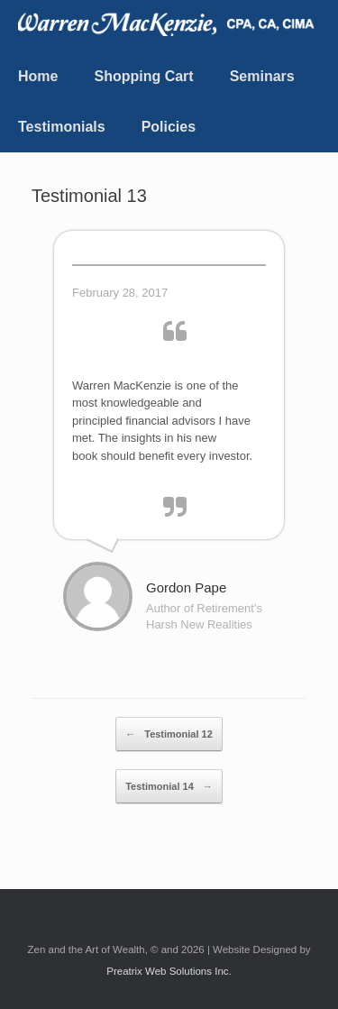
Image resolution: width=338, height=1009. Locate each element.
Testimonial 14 (169, 786)
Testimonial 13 (89, 196)
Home (38, 76)
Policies (169, 126)
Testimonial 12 (169, 734)
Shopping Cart (143, 76)
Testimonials (61, 126)
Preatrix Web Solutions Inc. (169, 971)
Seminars (262, 76)
